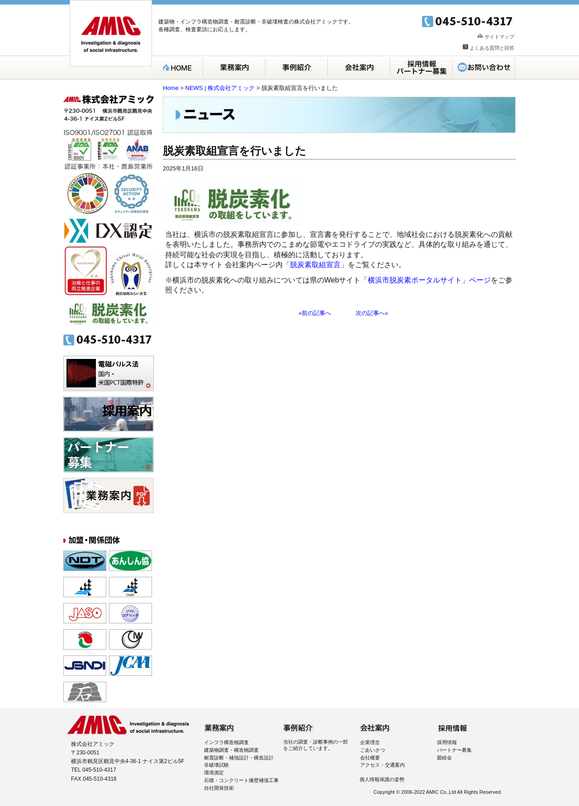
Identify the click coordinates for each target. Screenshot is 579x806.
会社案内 (359, 68)
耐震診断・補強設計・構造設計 (239, 757)
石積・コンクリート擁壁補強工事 (241, 780)
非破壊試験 (216, 765)
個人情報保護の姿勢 (382, 779)
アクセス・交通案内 (382, 765)
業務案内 (234, 68)
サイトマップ (499, 36)
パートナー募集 (108, 454)
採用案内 (421, 68)
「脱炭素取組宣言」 (315, 265)
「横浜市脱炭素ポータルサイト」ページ (426, 280)
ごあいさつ (372, 750)
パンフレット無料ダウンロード (108, 495)
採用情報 (447, 742)
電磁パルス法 (108, 373)
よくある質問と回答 (492, 48)
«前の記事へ (315, 313)
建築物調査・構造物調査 (231, 750)
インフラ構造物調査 (226, 742)
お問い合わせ (484, 68)
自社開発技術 (219, 788)
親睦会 (444, 757)
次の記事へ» (372, 313)
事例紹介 (297, 68)
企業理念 (370, 742)
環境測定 (214, 772)
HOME (178, 68)
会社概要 (370, 757)
